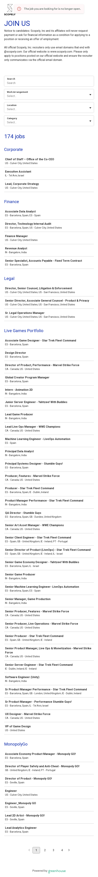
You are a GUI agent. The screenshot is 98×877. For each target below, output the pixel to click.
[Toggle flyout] (90, 95)
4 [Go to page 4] (62, 850)
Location (12, 105)
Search (11, 79)
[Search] (49, 83)
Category (12, 118)
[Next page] (69, 850)
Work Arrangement (17, 92)
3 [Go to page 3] (53, 850)
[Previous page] (29, 850)
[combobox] (7, 96)
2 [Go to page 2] (45, 850)
